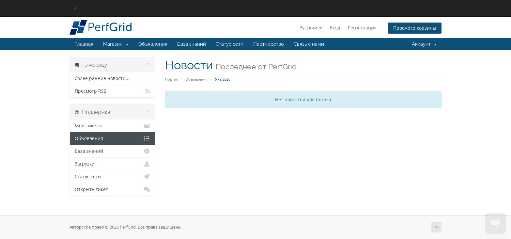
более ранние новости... (102, 78)
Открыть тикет (112, 189)
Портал (171, 79)
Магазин (116, 44)
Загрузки (112, 164)
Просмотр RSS (112, 91)
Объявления (152, 44)
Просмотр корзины (414, 28)
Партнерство (268, 44)
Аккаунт (424, 44)
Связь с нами (309, 44)
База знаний (191, 44)
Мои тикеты (112, 126)
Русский (311, 27)
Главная (83, 44)
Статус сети (229, 44)
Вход (335, 27)
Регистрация (362, 27)
